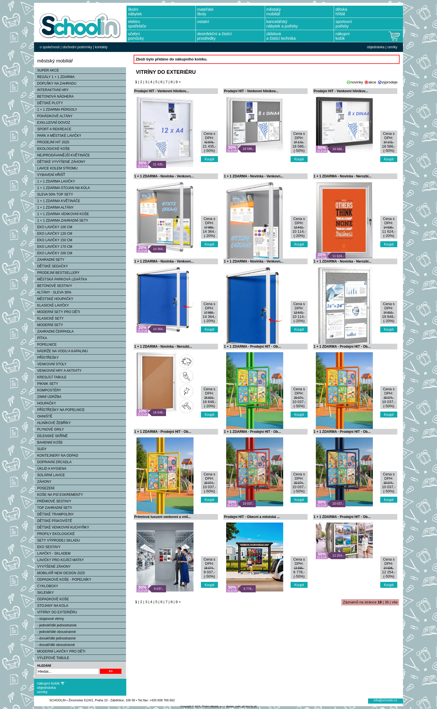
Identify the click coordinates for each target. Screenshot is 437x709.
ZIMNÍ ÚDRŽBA (47, 397)
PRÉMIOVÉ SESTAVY (52, 501)
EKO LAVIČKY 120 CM (53, 234)
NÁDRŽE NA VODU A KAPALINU (61, 351)
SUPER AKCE (46, 70)
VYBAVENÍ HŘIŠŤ (49, 175)
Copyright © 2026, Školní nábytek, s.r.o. (203, 706)
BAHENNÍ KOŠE (48, 442)
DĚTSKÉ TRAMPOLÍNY (54, 514)
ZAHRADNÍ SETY (49, 260)
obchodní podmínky (77, 47)
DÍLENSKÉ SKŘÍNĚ (51, 436)
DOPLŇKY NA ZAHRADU (55, 83)
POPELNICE (45, 345)
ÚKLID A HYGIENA (50, 469)
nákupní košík (48, 683)
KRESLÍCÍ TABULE (50, 377)
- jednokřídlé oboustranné (55, 632)
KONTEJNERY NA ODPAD (56, 456)
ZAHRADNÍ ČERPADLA (53, 331)
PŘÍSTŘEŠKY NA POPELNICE (59, 410)
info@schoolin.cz (385, 700)
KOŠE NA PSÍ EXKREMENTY (58, 495)
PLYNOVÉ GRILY (49, 429)
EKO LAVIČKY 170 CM (53, 247)
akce (372, 82)
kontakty (101, 47)
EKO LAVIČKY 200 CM (53, 253)
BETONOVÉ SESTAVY (53, 286)
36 (387, 602)
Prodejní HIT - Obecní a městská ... (252, 517)
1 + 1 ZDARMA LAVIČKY (54, 181)
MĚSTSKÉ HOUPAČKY (53, 299)
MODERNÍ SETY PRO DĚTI (57, 312)
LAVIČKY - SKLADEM (52, 553)
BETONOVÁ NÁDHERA (53, 96)
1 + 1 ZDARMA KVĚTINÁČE (57, 201)
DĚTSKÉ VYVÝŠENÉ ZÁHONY (59, 162)
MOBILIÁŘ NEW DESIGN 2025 (59, 573)
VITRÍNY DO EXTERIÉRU (55, 612)
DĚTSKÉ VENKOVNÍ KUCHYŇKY (61, 527)
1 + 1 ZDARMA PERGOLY (55, 110)
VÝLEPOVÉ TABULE (51, 658)
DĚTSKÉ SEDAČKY (51, 266)
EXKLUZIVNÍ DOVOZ (52, 123)
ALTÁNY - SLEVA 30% (52, 292)
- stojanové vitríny (49, 619)
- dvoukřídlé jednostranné (54, 638)
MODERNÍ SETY (48, 325)
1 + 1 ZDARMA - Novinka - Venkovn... (164, 176)
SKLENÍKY (44, 593)
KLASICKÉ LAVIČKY (51, 305)
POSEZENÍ (44, 488)
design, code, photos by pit (241, 706)
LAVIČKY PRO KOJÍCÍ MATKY (59, 560)
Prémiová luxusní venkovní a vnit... (162, 517)
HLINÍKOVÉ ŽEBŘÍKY (52, 423)
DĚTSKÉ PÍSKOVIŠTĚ (53, 521)
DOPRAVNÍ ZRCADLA (53, 462)
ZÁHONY (42, 482)
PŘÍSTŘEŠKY (46, 358)
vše (395, 602)
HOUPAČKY (45, 403)
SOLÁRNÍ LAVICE (49, 475)
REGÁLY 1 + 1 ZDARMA (54, 77)
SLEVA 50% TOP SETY (53, 194)
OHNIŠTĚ (43, 416)
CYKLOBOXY (46, 586)
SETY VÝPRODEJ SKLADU (57, 540)
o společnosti (50, 47)
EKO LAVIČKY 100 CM (53, 227)
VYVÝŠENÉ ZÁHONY (52, 567)
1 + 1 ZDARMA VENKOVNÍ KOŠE (61, 214)
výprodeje (390, 82)
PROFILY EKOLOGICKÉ (54, 534)
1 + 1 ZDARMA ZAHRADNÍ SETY (61, 221)
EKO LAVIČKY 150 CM (53, 240)
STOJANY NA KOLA (51, 606)
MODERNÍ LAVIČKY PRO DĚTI (59, 651)
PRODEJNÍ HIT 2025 (51, 142)
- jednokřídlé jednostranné (55, 625)
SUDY (40, 449)
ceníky (392, 47)
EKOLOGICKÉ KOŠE (52, 149)
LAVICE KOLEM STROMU (55, 168)
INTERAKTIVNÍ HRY (51, 90)
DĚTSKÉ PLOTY (48, 103)
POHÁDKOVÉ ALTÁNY (53, 116)
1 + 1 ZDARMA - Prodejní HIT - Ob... (252, 347)
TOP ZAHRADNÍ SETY (53, 508)
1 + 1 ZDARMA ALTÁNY (54, 207)
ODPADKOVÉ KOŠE (51, 599)
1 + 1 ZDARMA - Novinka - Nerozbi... (342, 176)
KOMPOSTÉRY (47, 390)
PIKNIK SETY (46, 384)
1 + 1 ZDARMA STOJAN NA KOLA (62, 188)
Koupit (209, 159)
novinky (356, 82)
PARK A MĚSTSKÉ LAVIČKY (57, 136)
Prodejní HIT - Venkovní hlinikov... (161, 91)
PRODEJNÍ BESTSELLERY (56, 273)
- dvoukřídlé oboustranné (54, 645)
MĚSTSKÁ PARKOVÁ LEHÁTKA (60, 279)
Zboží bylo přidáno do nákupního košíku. (171, 59)
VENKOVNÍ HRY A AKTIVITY (57, 371)
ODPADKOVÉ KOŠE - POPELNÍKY (62, 580)
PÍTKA (40, 338)
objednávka (375, 47)
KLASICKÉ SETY (49, 318)
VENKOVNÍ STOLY (50, 364)
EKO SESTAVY (47, 547)
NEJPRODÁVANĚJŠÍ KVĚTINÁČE (62, 155)
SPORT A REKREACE (52, 129)
